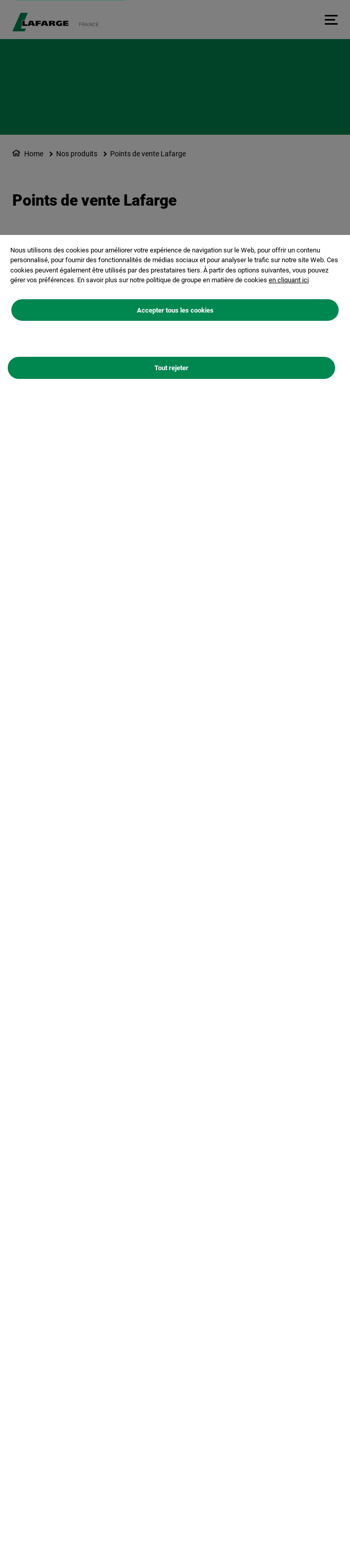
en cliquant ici (289, 280)
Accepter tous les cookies (175, 310)
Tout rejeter (171, 368)
